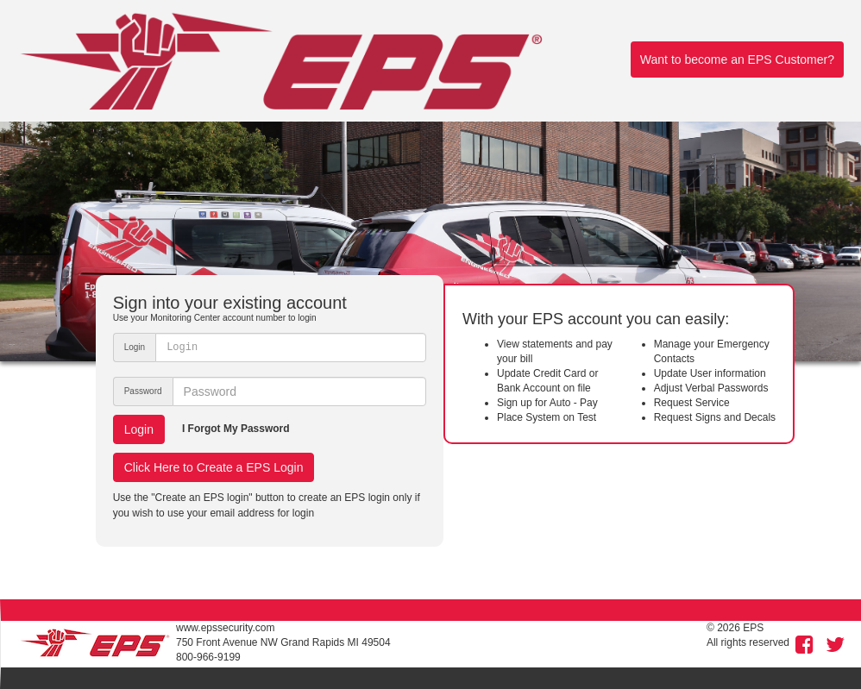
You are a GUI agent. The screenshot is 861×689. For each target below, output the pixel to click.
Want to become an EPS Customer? (737, 59)
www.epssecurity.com (225, 628)
